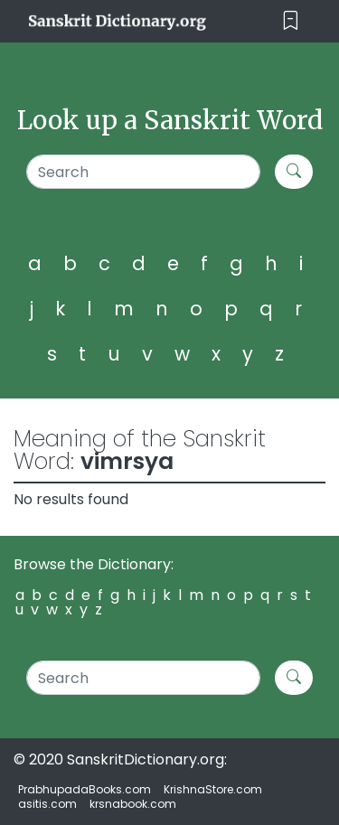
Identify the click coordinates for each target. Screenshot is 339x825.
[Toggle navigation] (290, 21)
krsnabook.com (132, 803)
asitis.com (47, 803)
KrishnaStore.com (213, 789)
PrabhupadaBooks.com (84, 789)
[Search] (143, 172)
